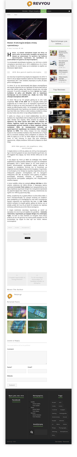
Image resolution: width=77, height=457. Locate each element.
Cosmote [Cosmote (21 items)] (54, 410)
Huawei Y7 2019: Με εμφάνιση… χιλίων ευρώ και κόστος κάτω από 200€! (37, 311)
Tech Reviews (36, 417)
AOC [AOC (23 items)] (60, 402)
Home (8, 14)
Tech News (15, 48)
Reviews (25, 11)
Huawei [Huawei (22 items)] (54, 420)
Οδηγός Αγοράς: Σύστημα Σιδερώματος (63, 78)
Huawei (17, 227)
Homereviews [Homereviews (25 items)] (56, 417)
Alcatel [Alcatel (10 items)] (54, 402)
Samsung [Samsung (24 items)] (54, 431)
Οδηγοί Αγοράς (34, 11)
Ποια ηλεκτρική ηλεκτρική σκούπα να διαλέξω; (63, 63)
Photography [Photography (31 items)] (62, 428)
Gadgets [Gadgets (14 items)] (62, 410)
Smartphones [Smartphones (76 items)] (64, 431)
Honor (10, 227)
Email (30, 367)
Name (9, 367)
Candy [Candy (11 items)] (54, 406)
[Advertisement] (27, 257)
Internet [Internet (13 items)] (61, 420)
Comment (10, 349)
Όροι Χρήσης (58, 441)
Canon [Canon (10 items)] (60, 406)
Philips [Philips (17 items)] (54, 428)
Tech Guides (36, 405)
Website (10, 376)
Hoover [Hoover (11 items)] (65, 417)
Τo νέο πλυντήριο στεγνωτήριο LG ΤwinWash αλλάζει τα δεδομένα (37, 280)
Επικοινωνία (66, 441)
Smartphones (25, 227)
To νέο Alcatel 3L (37, 328)
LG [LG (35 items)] (52, 424)
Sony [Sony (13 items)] (53, 435)
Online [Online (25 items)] (65, 424)
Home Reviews (37, 415)
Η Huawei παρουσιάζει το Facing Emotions (17, 278)
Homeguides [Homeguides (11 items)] (63, 413)
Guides (33, 402)
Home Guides (36, 404)
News (43, 11)
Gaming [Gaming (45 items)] (54, 413)
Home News (36, 409)
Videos (49, 11)
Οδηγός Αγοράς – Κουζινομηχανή (63, 71)
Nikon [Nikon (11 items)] (58, 424)
